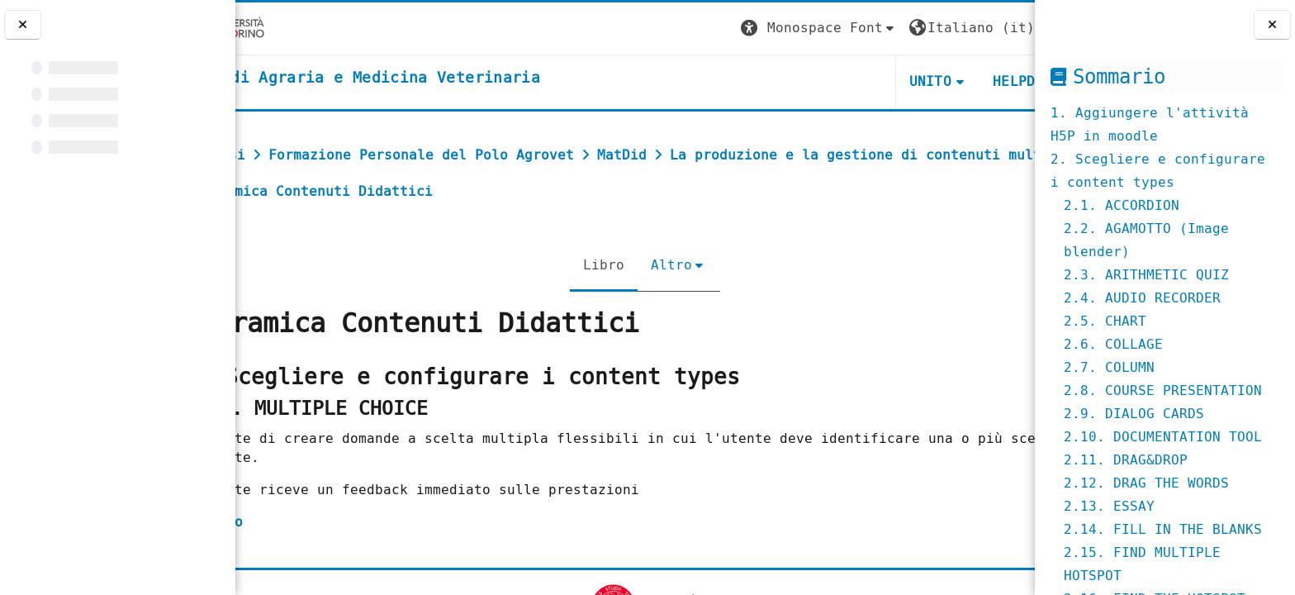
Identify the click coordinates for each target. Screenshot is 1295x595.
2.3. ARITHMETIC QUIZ (1146, 274)
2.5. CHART (1105, 321)
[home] (426, 78)
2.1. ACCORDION (1121, 205)
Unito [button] (837, 81)
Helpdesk (933, 81)
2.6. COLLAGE (1113, 344)
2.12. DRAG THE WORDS (1146, 483)
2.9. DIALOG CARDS (1134, 413)
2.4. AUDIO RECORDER (1142, 297)
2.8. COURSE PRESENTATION (1163, 390)
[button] (726, 28)
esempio (287, 521)
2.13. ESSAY (1109, 506)
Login (1001, 27)
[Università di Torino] (287, 27)
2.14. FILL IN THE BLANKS (1163, 529)
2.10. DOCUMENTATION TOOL (1163, 436)
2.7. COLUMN (1109, 367)
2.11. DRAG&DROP (1126, 459)
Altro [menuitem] (661, 264)
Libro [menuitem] (593, 264)
